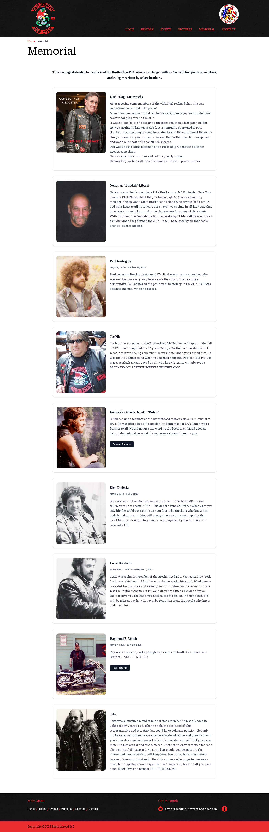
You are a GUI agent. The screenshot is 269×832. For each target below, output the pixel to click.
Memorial (207, 29)
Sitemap (80, 808)
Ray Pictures (120, 667)
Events (165, 29)
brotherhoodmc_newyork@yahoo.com (191, 809)
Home (129, 29)
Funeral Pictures (122, 444)
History (147, 29)
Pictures (185, 29)
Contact (228, 29)
